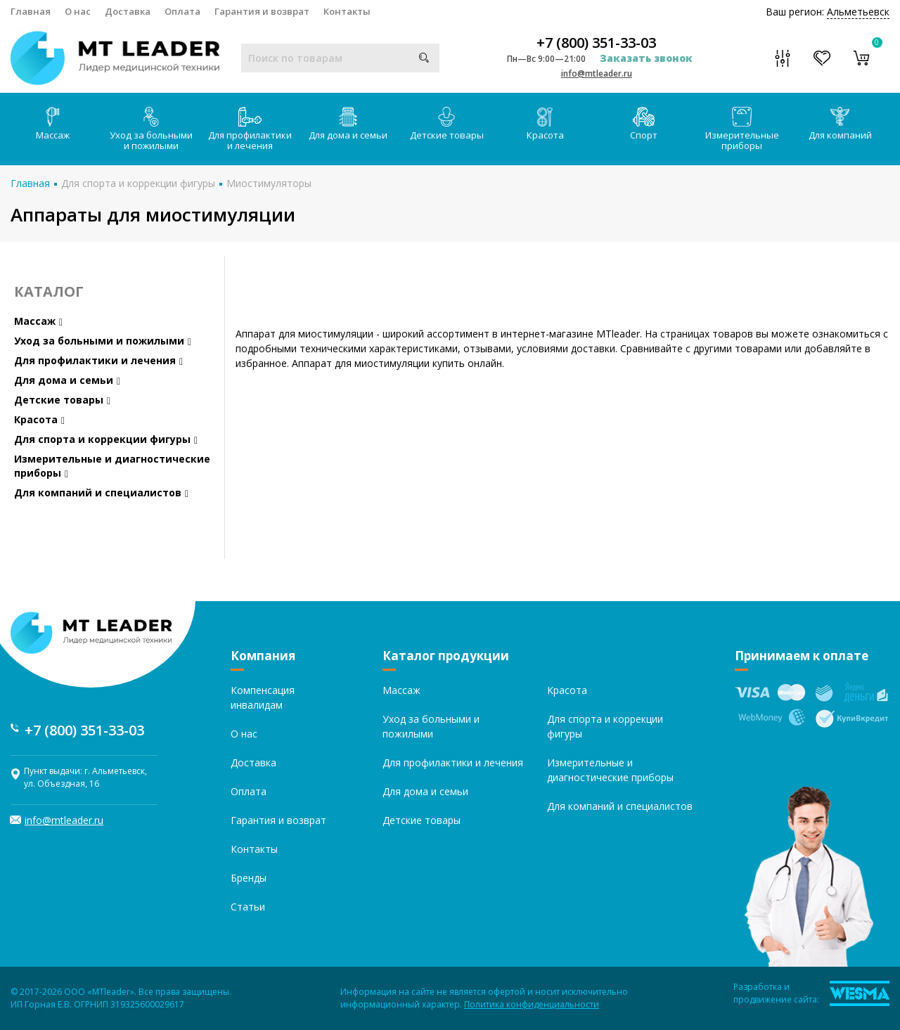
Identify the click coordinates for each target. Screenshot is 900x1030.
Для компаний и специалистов (101, 492)
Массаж (53, 124)
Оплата (182, 11)
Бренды (248, 877)
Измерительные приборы (742, 129)
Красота (545, 124)
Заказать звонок (646, 58)
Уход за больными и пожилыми (151, 129)
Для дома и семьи (348, 124)
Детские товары (447, 124)
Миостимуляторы (268, 183)
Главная (31, 11)
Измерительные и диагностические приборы (112, 465)
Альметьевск (858, 11)
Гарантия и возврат (261, 11)
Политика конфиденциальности (531, 1004)
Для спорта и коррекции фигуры (138, 183)
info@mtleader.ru (596, 73)
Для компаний (840, 124)
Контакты (347, 11)
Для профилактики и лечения (250, 129)
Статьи (248, 906)
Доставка (127, 11)
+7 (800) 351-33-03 (596, 43)
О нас (78, 11)
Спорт (643, 124)
